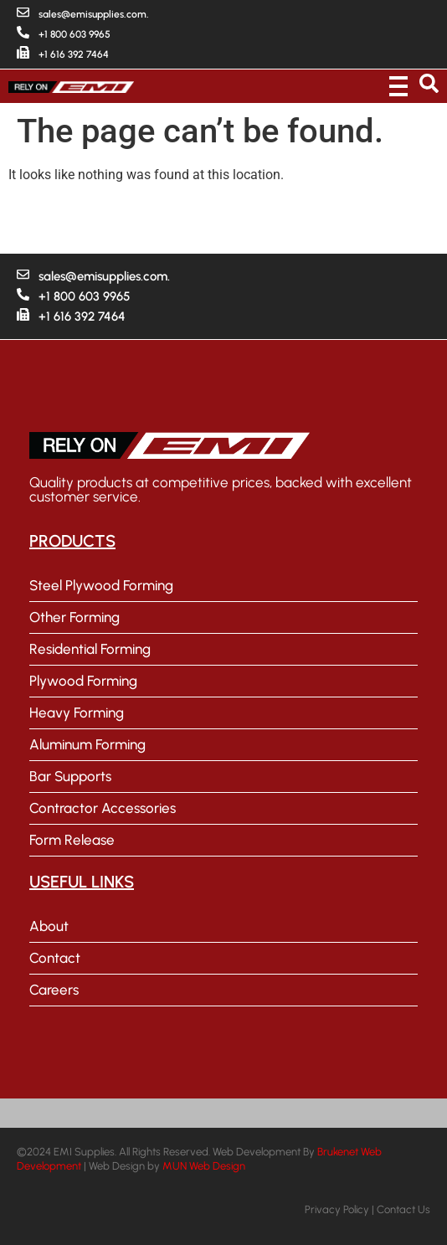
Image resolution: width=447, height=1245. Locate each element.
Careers (54, 989)
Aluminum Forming (87, 744)
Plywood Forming (83, 680)
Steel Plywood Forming (101, 585)
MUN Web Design (203, 1166)
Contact (54, 957)
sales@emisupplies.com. (94, 14)
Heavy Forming (76, 712)
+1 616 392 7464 (74, 54)
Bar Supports (70, 776)
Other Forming (74, 617)
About (49, 926)
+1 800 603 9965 (74, 34)
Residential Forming (90, 649)
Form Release (72, 839)
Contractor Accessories (102, 808)
